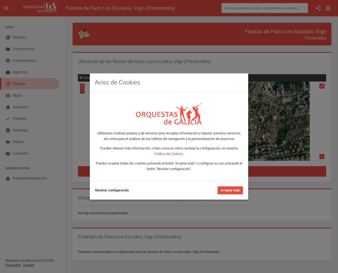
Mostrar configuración (112, 190)
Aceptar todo (230, 190)
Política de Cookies (168, 154)
